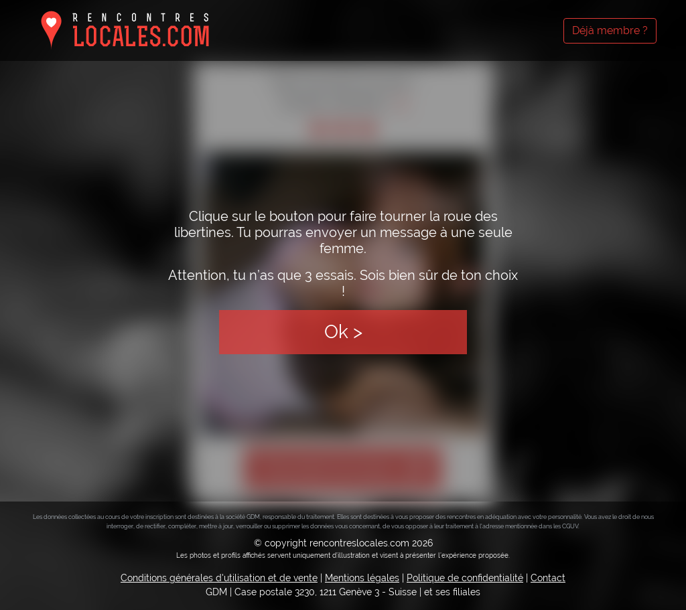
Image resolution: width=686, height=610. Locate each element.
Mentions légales (362, 578)
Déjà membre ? (610, 30)
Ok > (343, 332)
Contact (548, 578)
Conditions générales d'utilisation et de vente (219, 578)
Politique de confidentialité (465, 578)
